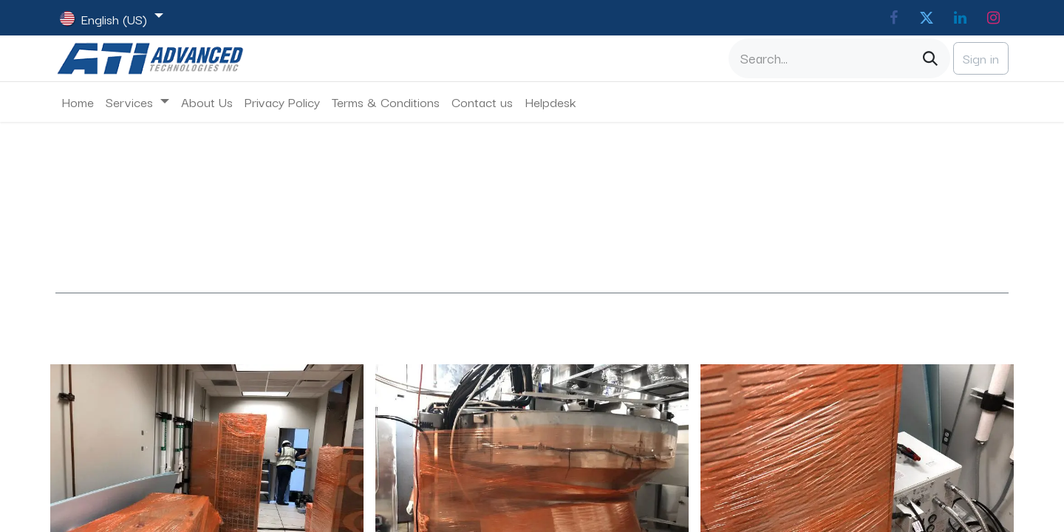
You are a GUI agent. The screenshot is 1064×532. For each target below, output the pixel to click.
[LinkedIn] (960, 18)
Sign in (981, 58)
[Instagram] (993, 18)
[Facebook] (893, 18)
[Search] (930, 58)
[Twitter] (926, 18)
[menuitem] (77, 102)
